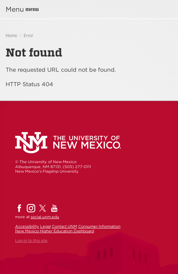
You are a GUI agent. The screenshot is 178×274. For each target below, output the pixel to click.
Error (28, 35)
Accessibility (27, 226)
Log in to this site (31, 240)
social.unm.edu (45, 216)
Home (11, 35)
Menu (15, 9)
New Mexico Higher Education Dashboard (54, 230)
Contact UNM (64, 226)
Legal (45, 226)
